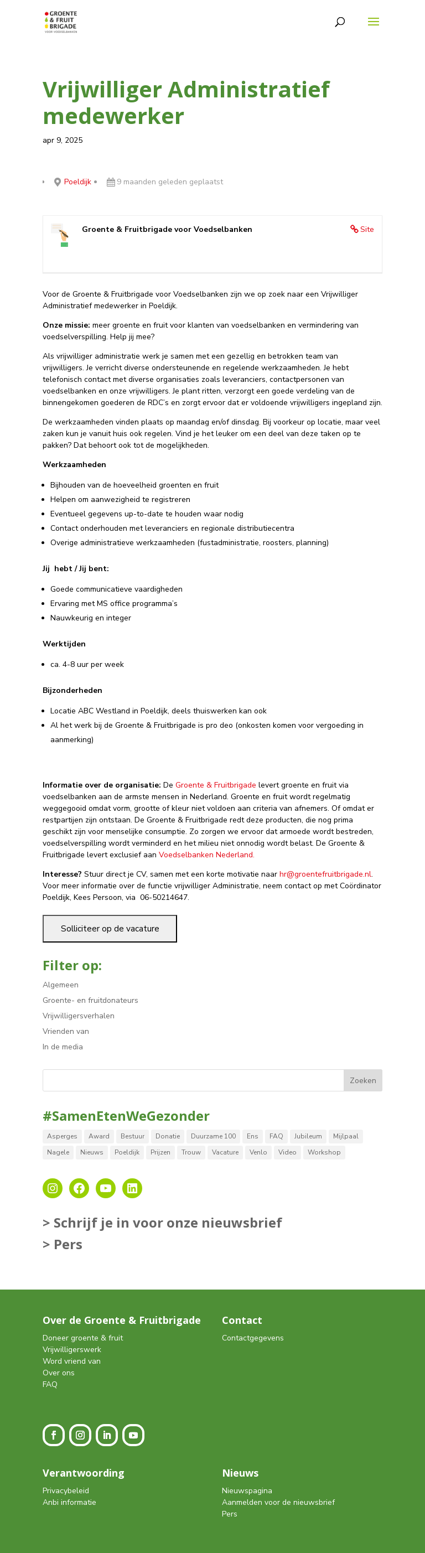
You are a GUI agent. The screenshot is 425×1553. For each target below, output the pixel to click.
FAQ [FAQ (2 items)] (276, 1136)
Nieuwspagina (247, 1490)
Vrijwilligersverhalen (79, 1016)
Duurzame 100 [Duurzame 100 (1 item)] (213, 1136)
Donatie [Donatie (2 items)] (168, 1136)
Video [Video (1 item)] (287, 1152)
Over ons (59, 1373)
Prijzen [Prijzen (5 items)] (160, 1152)
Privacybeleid (66, 1490)
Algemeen (61, 985)
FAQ (50, 1384)
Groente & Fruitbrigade (215, 785)
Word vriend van (72, 1361)
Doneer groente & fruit (83, 1338)
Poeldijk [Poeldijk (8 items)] (127, 1152)
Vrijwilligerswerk (72, 1349)
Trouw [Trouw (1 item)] (191, 1152)
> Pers (62, 1244)
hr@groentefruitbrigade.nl (325, 874)
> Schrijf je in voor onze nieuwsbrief (162, 1222)
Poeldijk (77, 182)
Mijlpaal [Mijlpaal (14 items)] (346, 1136)
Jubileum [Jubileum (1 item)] (308, 1136)
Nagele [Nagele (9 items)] (58, 1152)
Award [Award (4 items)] (99, 1136)
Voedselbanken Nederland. (207, 855)
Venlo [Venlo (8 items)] (258, 1152)
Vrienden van (66, 1031)
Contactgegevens (253, 1338)
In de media (63, 1047)
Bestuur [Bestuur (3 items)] (132, 1136)
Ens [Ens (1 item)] (252, 1136)
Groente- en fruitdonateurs (90, 1000)
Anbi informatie (69, 1502)
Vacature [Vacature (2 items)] (225, 1152)
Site (367, 229)
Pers (229, 1514)
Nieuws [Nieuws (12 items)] (91, 1152)
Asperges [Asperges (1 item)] (62, 1136)
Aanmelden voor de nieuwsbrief (278, 1502)
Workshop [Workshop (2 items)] (324, 1152)
